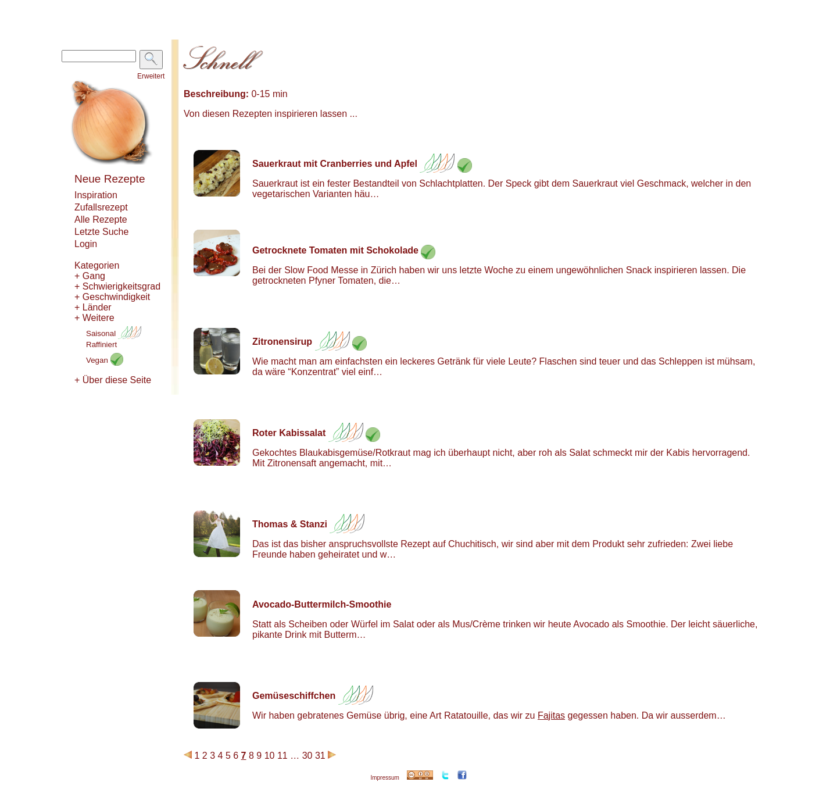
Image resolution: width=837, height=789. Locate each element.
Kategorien (96, 265)
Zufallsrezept (101, 207)
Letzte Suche (101, 232)
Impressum (384, 777)
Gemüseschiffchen (293, 696)
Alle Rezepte (100, 219)
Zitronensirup (282, 342)
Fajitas (551, 715)
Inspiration (95, 195)
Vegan (104, 360)
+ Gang (89, 276)
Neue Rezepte (109, 179)
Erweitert (150, 76)
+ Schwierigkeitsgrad (117, 286)
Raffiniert (101, 344)
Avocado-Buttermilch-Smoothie (321, 604)
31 (320, 756)
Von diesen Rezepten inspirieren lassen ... (270, 114)
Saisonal (113, 333)
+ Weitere (94, 318)
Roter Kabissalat (289, 433)
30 (307, 756)
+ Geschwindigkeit (112, 297)
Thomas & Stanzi (289, 524)
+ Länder (93, 307)
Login (85, 244)
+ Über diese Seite (112, 380)
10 (269, 756)
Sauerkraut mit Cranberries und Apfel (334, 164)
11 (282, 756)
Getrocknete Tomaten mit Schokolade (335, 250)
